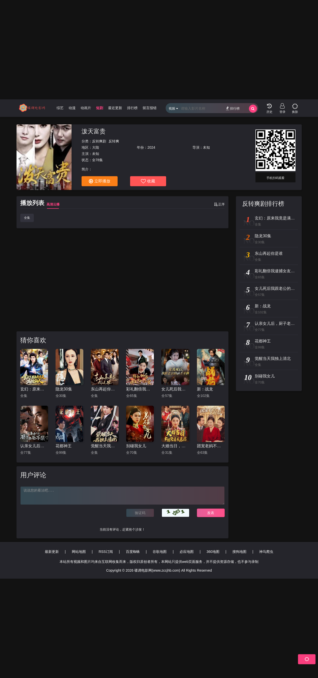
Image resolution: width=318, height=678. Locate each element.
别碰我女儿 (136, 446)
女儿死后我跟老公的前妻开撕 (175, 389)
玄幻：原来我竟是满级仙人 (34, 389)
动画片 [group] (86, 108)
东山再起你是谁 (105, 389)
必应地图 (187, 552)
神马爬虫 (266, 552)
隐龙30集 (64, 389)
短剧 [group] (99, 108)
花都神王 (64, 446)
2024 (151, 147)
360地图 (213, 552)
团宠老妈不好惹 (211, 446)
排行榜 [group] (132, 108)
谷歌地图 (160, 552)
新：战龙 (205, 389)
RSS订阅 (106, 552)
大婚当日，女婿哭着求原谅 (175, 446)
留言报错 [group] (150, 108)
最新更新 (52, 552)
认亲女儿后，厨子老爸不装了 (34, 446)
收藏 (148, 181)
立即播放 (99, 181)
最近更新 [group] (115, 108)
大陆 (95, 147)
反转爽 (114, 141)
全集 (27, 217)
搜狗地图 (239, 552)
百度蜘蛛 (133, 552)
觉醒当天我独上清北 (105, 446)
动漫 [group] (72, 108)
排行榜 (233, 108)
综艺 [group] (60, 108)
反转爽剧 (99, 141)
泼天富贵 (94, 131)
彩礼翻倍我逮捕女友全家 (140, 389)
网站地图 (79, 552)
